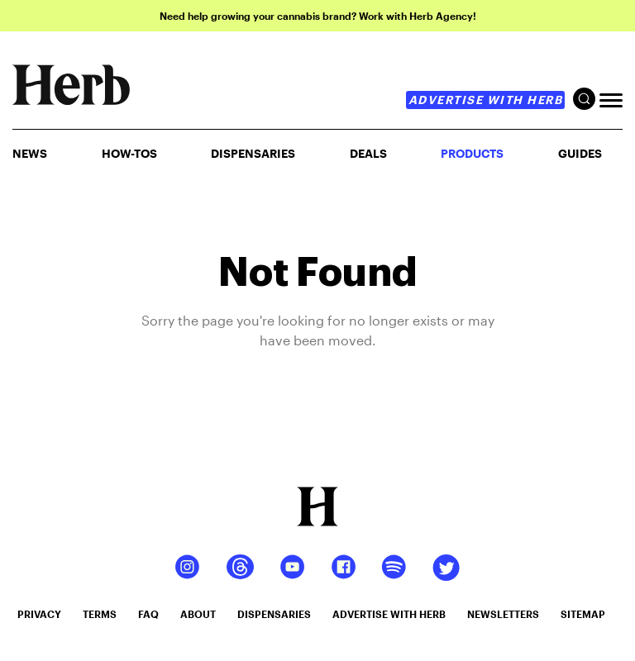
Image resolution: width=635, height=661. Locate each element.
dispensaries (274, 614)
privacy (39, 614)
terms (100, 614)
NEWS (29, 153)
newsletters (503, 614)
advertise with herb (485, 100)
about (198, 614)
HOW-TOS (129, 153)
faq (148, 614)
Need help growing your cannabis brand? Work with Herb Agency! (318, 15)
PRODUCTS (472, 153)
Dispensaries (253, 153)
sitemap (583, 614)
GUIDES (580, 153)
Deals (368, 153)
